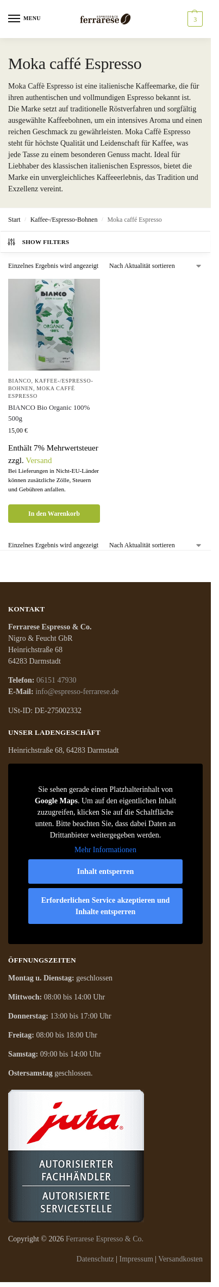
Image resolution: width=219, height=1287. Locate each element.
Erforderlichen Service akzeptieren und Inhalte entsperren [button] (105, 906)
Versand (39, 460)
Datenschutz (95, 1259)
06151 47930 (56, 680)
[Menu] (24, 19)
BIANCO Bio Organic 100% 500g (49, 412)
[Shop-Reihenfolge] (156, 266)
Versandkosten (180, 1259)
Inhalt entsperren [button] (105, 871)
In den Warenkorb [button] (54, 513)
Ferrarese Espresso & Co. (104, 1239)
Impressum (136, 1259)
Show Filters (38, 242)
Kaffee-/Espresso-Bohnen (64, 219)
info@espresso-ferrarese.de (76, 692)
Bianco (20, 381)
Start (14, 219)
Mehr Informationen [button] (105, 850)
